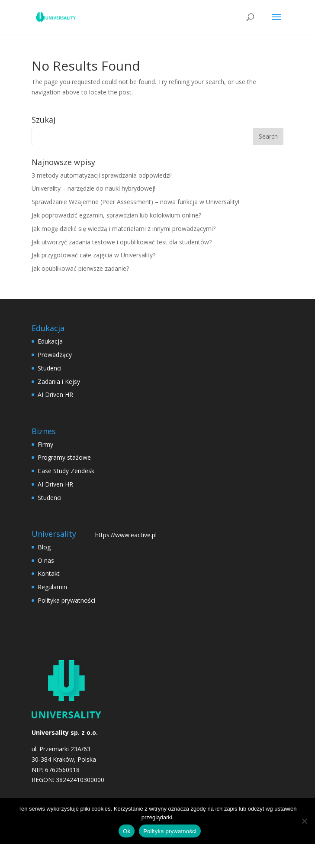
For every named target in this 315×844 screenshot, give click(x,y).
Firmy (45, 444)
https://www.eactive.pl (126, 535)
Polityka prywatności (66, 600)
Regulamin (52, 587)
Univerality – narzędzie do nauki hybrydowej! (93, 188)
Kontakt (49, 573)
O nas (46, 560)
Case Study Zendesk (66, 471)
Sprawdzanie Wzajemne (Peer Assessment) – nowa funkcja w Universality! (135, 202)
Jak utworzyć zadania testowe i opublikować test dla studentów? (122, 242)
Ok (126, 831)
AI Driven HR (55, 394)
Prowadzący (55, 355)
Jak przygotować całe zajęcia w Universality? (93, 255)
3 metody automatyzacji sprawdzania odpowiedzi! (102, 175)
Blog (44, 547)
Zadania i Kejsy (59, 381)
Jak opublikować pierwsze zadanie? (80, 268)
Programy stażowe (64, 457)
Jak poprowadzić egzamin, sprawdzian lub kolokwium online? (116, 215)
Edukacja (50, 341)
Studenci (49, 368)
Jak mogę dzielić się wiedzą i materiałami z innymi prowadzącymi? (123, 228)
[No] (304, 821)
